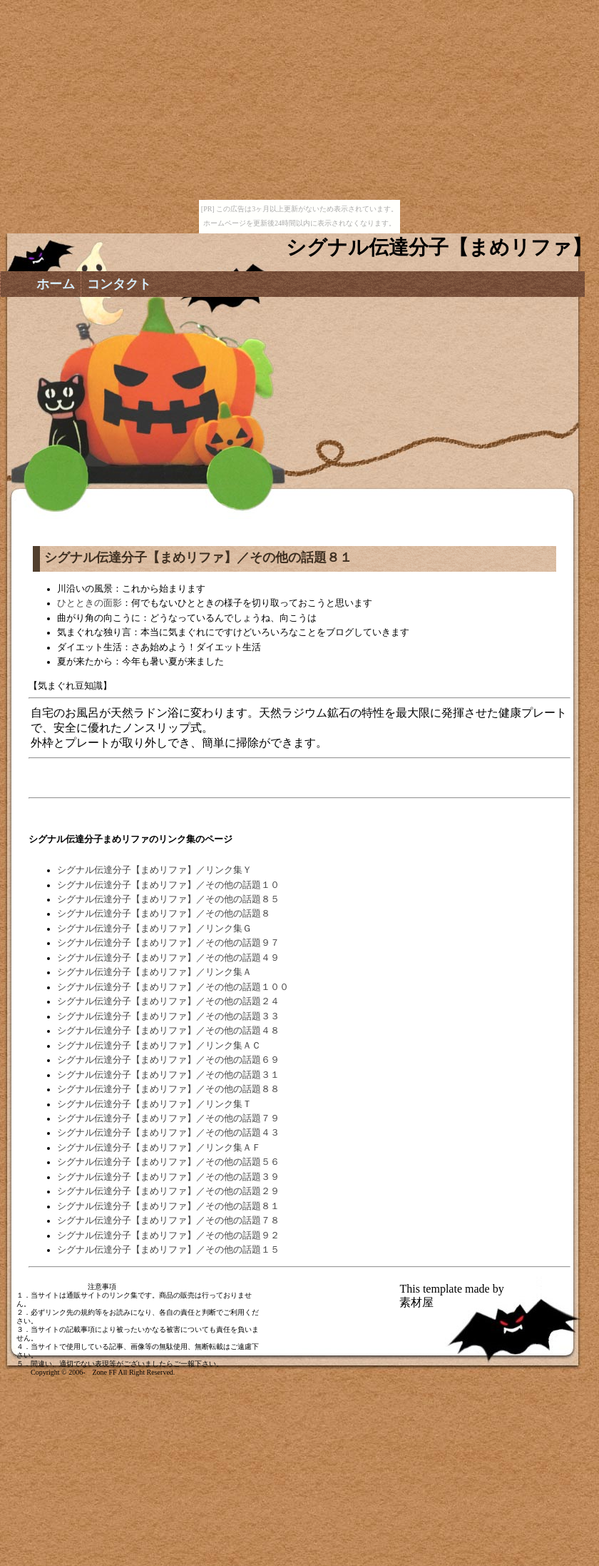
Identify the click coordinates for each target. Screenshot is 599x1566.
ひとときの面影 (89, 603)
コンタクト (119, 284)
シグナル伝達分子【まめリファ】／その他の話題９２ (168, 1236)
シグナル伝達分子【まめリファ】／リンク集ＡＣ (159, 1046)
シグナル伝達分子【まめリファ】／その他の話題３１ (168, 1075)
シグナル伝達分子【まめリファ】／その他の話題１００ (173, 987)
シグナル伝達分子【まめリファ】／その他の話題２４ (168, 1001)
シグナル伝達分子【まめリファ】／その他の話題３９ (168, 1177)
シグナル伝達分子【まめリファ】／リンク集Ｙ (154, 870)
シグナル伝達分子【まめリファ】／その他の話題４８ (168, 1031)
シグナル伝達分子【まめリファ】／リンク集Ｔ (154, 1104)
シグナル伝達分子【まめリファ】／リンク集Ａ (154, 972)
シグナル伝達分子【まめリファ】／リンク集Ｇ (154, 929)
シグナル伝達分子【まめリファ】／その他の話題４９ (168, 958)
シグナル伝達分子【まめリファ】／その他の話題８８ (168, 1089)
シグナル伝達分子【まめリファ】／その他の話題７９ (168, 1118)
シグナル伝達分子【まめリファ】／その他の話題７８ (168, 1221)
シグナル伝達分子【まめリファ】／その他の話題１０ (168, 885)
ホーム (55, 284)
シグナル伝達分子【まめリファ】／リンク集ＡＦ (159, 1148)
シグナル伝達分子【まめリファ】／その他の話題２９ (168, 1191)
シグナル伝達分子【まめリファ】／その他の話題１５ (168, 1250)
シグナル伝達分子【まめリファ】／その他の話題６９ (168, 1060)
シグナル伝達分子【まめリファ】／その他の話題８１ (168, 1206)
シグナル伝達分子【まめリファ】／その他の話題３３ (168, 1016)
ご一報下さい (194, 1364)
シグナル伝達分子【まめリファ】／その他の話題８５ (168, 899)
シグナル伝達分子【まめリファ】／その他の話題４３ (168, 1133)
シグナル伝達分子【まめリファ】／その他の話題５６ (168, 1162)
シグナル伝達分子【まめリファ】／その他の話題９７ (168, 943)
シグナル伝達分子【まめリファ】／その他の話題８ (163, 914)
